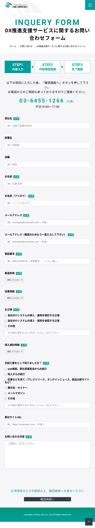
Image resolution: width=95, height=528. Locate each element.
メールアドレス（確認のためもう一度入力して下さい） (39, 234)
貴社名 (12, 118)
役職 (7, 157)
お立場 (12, 309)
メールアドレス (17, 215)
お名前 (12, 176)
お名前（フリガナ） (19, 196)
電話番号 (13, 253)
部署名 (8, 137)
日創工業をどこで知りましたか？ (27, 363)
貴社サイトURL (13, 417)
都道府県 (13, 273)
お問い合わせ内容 (18, 436)
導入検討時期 (16, 345)
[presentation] (47, 480)
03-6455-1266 (41, 100)
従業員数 (13, 291)
